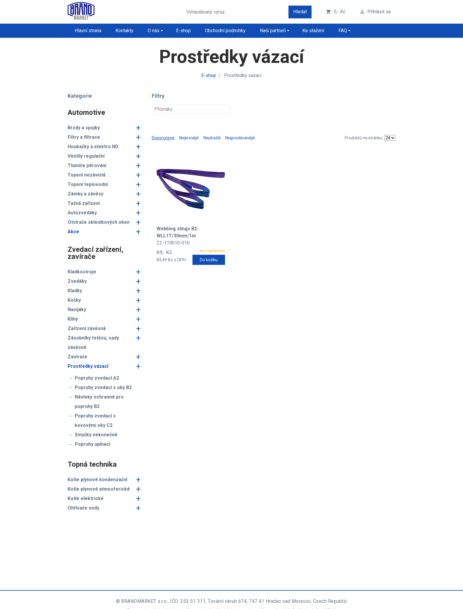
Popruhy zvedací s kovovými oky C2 (95, 420)
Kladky (75, 290)
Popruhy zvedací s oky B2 (103, 387)
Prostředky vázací (88, 366)
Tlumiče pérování (87, 165)
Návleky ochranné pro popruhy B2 (99, 401)
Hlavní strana (88, 30)
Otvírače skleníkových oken (99, 222)
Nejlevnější (189, 137)
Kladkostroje (82, 272)
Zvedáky (77, 281)
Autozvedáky (82, 212)
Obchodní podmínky (225, 30)
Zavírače (77, 357)
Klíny (73, 319)
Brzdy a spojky (84, 127)
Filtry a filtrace (84, 137)
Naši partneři (273, 30)
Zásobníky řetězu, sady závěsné (93, 342)
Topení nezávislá (86, 175)
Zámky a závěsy (85, 194)
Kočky (74, 300)
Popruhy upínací (92, 444)
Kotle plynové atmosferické (99, 489)
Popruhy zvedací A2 (97, 378)
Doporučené (163, 137)
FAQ (342, 30)
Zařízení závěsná (87, 328)
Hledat (300, 11)
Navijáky (77, 309)
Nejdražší (212, 137)
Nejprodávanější (240, 137)
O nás (153, 30)
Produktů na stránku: (364, 137)
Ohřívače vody (83, 508)
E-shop (183, 30)
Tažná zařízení (84, 203)
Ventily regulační (86, 156)
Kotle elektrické (86, 498)
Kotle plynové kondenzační (97, 479)
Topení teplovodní (88, 184)
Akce (73, 231)
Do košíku (209, 259)
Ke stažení (313, 30)
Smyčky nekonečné (96, 434)
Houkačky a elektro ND (93, 146)
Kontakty (124, 30)
